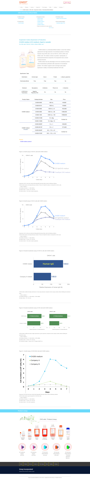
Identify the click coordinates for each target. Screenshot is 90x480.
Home (21, 7)
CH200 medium (40, 18)
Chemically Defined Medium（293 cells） (45, 454)
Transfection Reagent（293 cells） (22, 454)
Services (32, 7)
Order (50, 7)
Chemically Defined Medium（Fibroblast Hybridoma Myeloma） (68, 455)
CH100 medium (21, 18)
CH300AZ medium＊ (41, 21)
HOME (21, 9)
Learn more (51, 27)
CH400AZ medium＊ (41, 24)
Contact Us (38, 7)
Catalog (55, 7)
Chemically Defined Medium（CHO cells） (56, 454)
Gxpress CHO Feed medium (61, 18)
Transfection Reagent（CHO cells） (33, 454)
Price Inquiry (44, 7)
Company (61, 7)
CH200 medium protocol (25, 141)
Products (26, 7)
